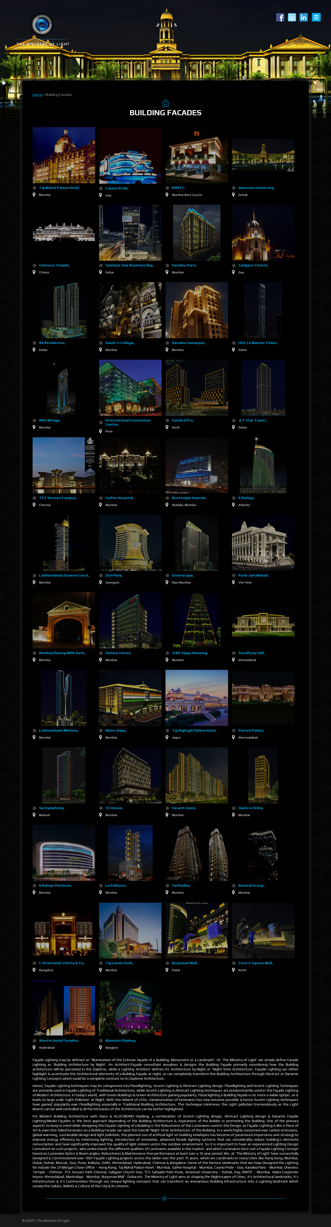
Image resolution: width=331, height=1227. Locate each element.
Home (37, 95)
